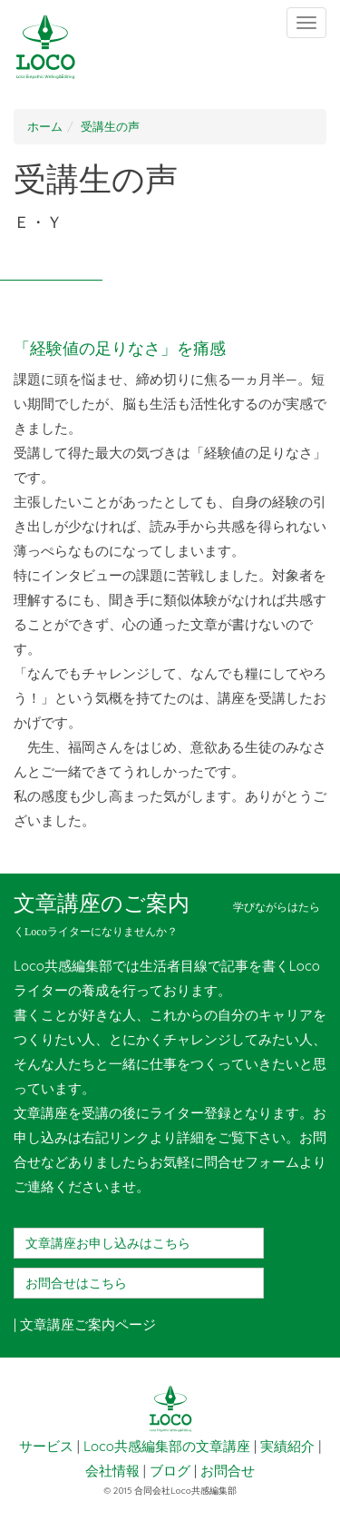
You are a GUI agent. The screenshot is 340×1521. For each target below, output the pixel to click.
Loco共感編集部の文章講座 (166, 1446)
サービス (46, 1446)
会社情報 (112, 1470)
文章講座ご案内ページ (88, 1324)
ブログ (170, 1470)
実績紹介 (287, 1446)
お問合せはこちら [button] (76, 1283)
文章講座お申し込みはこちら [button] (107, 1243)
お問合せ (227, 1470)
